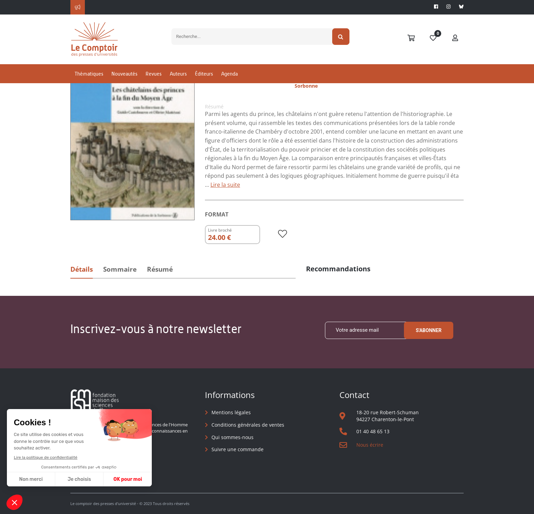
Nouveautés (124, 74)
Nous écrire (369, 445)
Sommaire (120, 269)
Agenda (229, 74)
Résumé (160, 269)
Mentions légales (231, 412)
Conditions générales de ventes (247, 424)
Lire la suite (225, 184)
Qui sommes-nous (232, 437)
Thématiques (89, 74)
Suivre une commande (237, 449)
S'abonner (429, 330)
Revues (153, 74)
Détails (81, 269)
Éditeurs (204, 74)
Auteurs (178, 74)
